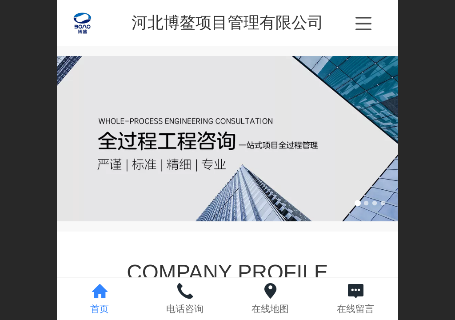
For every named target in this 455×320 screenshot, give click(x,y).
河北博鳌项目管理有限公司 (227, 22)
